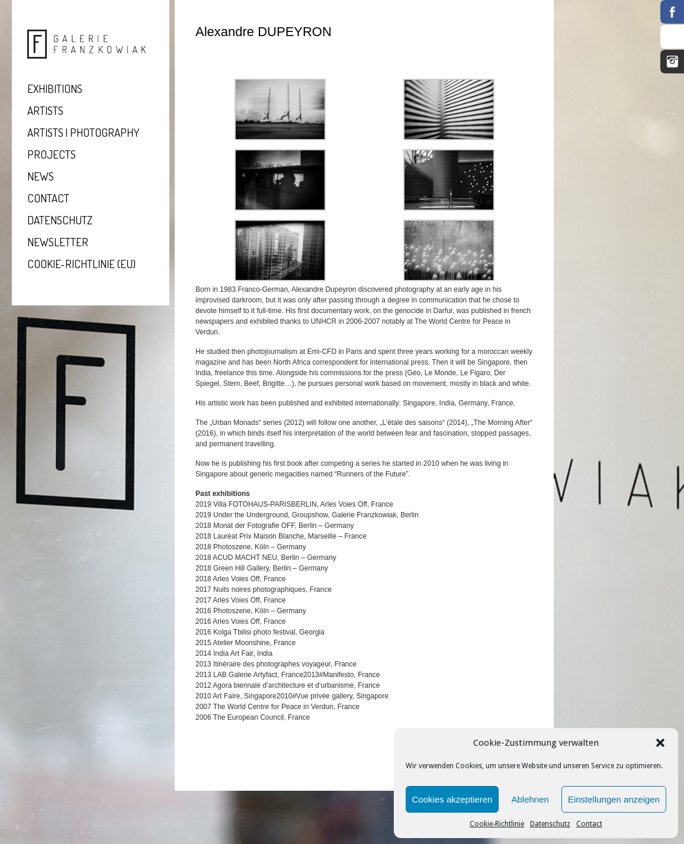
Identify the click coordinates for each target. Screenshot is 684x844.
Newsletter (57, 241)
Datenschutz (550, 824)
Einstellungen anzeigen (614, 799)
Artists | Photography (83, 132)
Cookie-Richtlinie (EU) (81, 263)
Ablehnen (529, 799)
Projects (51, 154)
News (40, 176)
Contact (589, 824)
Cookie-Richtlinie (497, 824)
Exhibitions (54, 88)
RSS (672, 37)
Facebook (672, 12)
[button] (660, 743)
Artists (45, 110)
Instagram (672, 61)
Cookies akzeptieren (452, 799)
